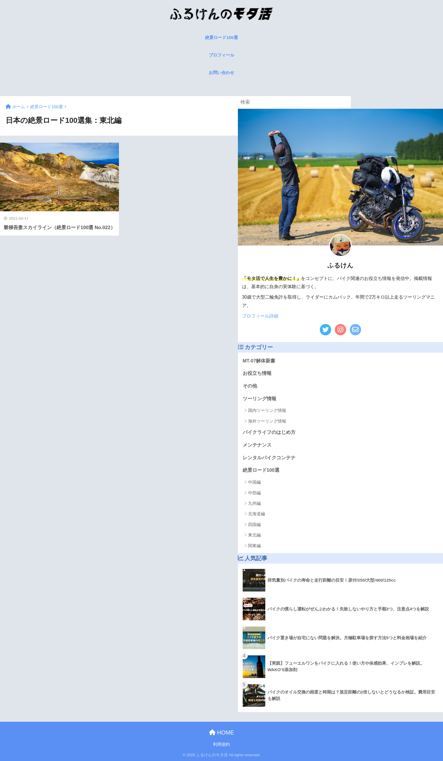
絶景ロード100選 (261, 470)
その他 (250, 386)
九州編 (254, 503)
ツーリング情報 (259, 398)
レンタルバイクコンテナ (269, 457)
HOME (221, 732)
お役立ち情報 (257, 373)
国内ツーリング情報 (267, 410)
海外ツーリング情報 (267, 421)
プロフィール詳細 (260, 316)
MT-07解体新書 (259, 361)
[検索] (344, 102)
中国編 (254, 482)
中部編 (254, 492)
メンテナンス (257, 445)
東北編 (254, 534)
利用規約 (221, 744)
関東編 (254, 545)
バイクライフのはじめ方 (269, 432)
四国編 (254, 524)
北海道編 (256, 513)
